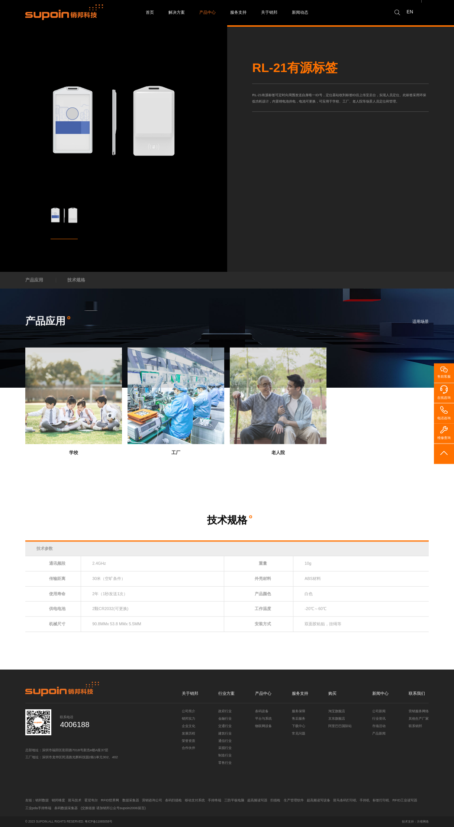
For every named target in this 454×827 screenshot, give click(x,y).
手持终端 (214, 800)
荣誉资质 (188, 741)
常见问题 (298, 733)
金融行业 (225, 718)
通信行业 (225, 741)
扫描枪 (275, 800)
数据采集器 (130, 800)
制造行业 (225, 755)
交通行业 (225, 726)
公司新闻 (379, 711)
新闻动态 (300, 12)
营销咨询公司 (152, 800)
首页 (150, 12)
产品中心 (207, 12)
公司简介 (188, 711)
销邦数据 (42, 800)
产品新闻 (379, 733)
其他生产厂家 (419, 718)
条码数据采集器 (66, 808)
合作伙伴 (188, 748)
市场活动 (379, 726)
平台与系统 (263, 718)
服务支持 (238, 12)
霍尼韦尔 (91, 800)
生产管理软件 (294, 800)
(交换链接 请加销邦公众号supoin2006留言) (113, 808)
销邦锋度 (58, 800)
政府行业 (225, 711)
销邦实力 (188, 718)
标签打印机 (381, 800)
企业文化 (188, 726)
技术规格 (76, 280)
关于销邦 (269, 12)
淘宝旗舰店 (336, 711)
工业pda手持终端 (38, 808)
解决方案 (176, 12)
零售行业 (225, 763)
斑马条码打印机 (345, 800)
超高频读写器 (257, 800)
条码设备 (261, 711)
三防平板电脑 (234, 800)
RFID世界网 (110, 800)
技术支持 (408, 821)
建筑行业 (225, 733)
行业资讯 (379, 718)
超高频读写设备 (318, 800)
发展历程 (188, 733)
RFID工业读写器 (404, 800)
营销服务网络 (419, 711)
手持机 (365, 800)
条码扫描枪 (173, 800)
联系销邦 (415, 726)
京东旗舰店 (336, 718)
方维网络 (423, 821)
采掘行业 (225, 748)
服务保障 (298, 711)
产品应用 (34, 280)
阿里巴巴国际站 (340, 726)
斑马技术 (74, 800)
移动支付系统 (195, 800)
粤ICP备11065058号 (98, 821)
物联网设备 (263, 726)
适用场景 (420, 324)
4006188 (74, 724)
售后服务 (298, 718)
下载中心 (298, 726)
